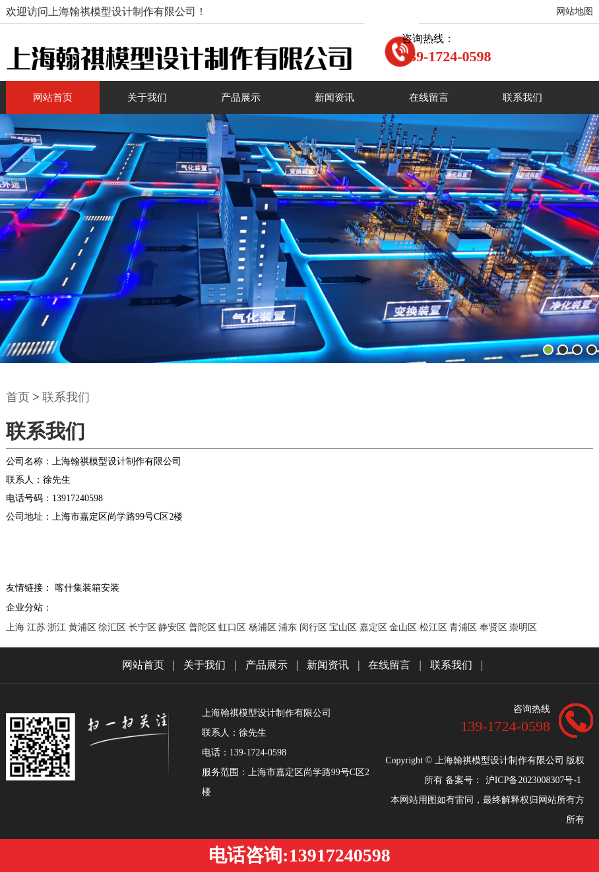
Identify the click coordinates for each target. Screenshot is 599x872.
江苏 (37, 627)
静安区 (173, 627)
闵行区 (315, 627)
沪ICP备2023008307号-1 (533, 780)
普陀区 (204, 627)
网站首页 (53, 97)
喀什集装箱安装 (87, 588)
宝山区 (344, 627)
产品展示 (241, 97)
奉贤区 (495, 627)
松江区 (435, 627)
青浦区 (464, 627)
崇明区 (523, 627)
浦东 (289, 627)
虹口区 (233, 627)
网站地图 (574, 11)
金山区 (404, 627)
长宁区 (144, 627)
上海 (16, 627)
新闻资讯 (334, 97)
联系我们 (522, 97)
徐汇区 (113, 627)
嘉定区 (375, 627)
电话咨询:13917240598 (299, 855)
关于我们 (147, 97)
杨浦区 (264, 627)
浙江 (58, 627)
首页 (18, 397)
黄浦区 (84, 627)
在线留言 (429, 97)
